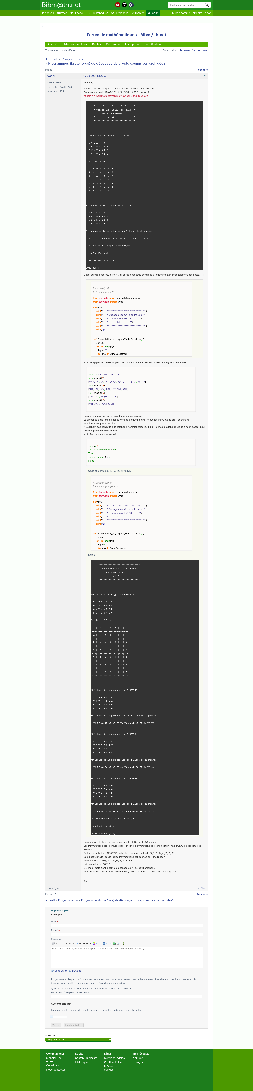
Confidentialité (113, 1062)
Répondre (202, 69)
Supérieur (77, 13)
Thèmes (138, 13)
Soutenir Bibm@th (86, 1058)
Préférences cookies (111, 1068)
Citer (203, 888)
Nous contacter (55, 1069)
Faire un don (202, 13)
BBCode (77, 970)
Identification (152, 44)
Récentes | (186, 50)
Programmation (73, 59)
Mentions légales (114, 1058)
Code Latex (60, 970)
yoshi (51, 76)
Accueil (48, 13)
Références (119, 13)
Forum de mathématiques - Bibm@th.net (126, 34)
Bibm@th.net (61, 5)
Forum (153, 13)
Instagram (139, 1062)
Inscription (132, 44)
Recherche (113, 44)
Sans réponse (199, 50)
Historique (81, 1062)
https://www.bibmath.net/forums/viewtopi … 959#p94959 (116, 95)
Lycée (62, 13)
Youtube (138, 1058)
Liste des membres (74, 44)
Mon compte (181, 13)
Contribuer (52, 1065)
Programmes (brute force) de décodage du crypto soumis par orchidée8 (106, 63)
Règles (96, 44)
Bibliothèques (98, 13)
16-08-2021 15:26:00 (94, 75)
